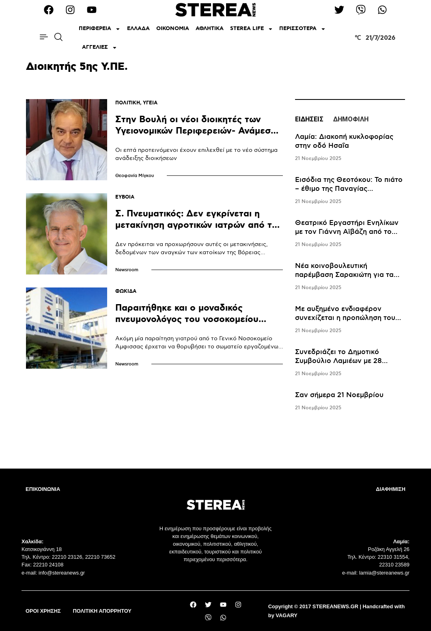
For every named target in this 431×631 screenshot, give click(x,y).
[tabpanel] (350, 272)
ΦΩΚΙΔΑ (125, 291)
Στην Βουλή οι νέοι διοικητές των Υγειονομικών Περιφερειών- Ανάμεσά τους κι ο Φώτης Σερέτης (195, 131)
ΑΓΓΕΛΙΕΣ (99, 47)
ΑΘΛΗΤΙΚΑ (210, 28)
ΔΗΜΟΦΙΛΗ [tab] (351, 119)
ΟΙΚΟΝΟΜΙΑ (172, 28)
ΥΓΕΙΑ (150, 103)
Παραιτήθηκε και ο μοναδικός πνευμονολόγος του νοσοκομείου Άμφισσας (187, 319)
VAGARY (286, 615)
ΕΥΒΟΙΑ (124, 197)
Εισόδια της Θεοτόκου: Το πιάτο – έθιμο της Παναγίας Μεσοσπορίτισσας (349, 188)
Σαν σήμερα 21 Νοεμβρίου (339, 395)
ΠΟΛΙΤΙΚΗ (127, 103)
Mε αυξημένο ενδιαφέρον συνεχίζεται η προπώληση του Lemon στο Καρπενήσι (345, 318)
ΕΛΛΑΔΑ (138, 28)
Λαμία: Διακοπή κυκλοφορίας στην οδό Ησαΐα (344, 141)
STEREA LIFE (251, 29)
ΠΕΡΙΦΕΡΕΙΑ (100, 29)
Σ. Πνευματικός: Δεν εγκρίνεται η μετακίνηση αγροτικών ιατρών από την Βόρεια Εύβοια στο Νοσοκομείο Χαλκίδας (198, 231)
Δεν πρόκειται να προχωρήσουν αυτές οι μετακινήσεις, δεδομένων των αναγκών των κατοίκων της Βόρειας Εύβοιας (191, 252)
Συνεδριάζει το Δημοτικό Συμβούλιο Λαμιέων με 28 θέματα (338, 361)
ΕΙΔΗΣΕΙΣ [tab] (309, 119)
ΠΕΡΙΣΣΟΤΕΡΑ (302, 29)
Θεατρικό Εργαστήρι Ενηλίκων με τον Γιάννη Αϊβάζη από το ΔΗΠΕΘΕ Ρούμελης (347, 231)
